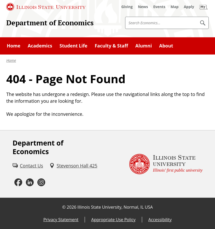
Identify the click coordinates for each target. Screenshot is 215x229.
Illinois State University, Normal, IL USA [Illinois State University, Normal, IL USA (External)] (115, 207)
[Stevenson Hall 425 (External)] (73, 165)
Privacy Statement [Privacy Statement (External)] (60, 219)
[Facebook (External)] (18, 182)
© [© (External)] (64, 207)
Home (11, 60)
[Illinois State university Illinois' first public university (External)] (165, 164)
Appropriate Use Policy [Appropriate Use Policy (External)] (113, 219)
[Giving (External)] (127, 7)
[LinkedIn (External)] (30, 182)
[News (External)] (143, 7)
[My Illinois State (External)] (203, 7)
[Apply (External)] (189, 7)
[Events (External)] (159, 7)
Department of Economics (50, 22)
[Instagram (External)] (41, 182)
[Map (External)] (175, 7)
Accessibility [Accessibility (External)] (160, 219)
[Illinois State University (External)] (46, 7)
